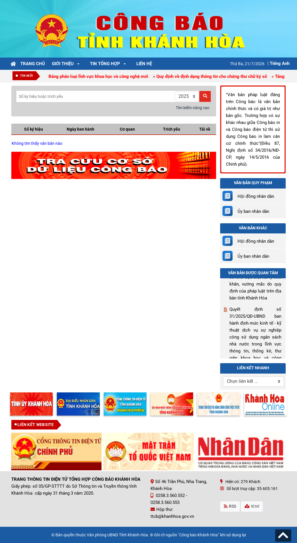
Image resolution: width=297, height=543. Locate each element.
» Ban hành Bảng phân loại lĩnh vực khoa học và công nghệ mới (89, 76)
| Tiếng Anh (278, 63)
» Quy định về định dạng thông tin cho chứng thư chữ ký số (211, 76)
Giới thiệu (63, 63)
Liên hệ (144, 63)
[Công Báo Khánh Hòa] (148, 28)
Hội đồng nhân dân (256, 196)
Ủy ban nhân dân (253, 211)
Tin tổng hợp (105, 63)
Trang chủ (32, 63)
